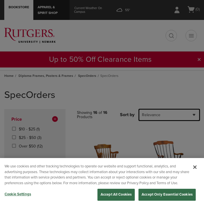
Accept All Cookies (116, 194)
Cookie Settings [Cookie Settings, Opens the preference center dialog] (18, 194)
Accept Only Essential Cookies (167, 194)
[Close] (195, 167)
